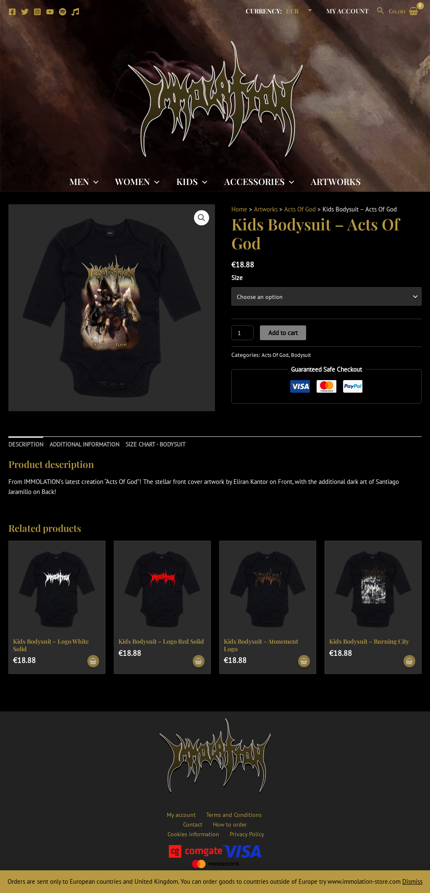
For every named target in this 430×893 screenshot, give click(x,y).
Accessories (260, 181)
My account (349, 11)
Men (82, 181)
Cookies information (235, 823)
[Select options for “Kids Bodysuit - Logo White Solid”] (92, 662)
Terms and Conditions (218, 813)
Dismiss (412, 881)
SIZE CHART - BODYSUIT (165, 444)
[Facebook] (12, 12)
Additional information (89, 444)
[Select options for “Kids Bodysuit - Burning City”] (408, 662)
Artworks (337, 181)
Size (237, 278)
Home (239, 209)
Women (136, 181)
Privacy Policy (216, 834)
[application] (92, 181)
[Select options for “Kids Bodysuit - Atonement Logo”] (303, 662)
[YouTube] (50, 12)
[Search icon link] (381, 10)
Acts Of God (300, 209)
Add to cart (284, 333)
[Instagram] (37, 12)
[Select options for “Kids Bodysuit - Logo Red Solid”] (197, 662)
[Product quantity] (242, 333)
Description (26, 444)
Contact (263, 813)
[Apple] (75, 12)
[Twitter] (25, 12)
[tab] (26, 444)
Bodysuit (305, 355)
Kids (191, 181)
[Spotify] (62, 12)
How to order (185, 823)
